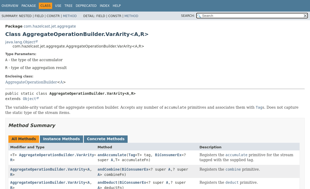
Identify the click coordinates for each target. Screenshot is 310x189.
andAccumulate (111, 155)
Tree (68, 6)
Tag (131, 155)
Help (117, 6)
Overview (10, 6)
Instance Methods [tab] (61, 139)
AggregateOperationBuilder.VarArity (56, 155)
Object (29, 99)
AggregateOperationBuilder (31, 82)
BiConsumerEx (168, 155)
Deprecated (86, 6)
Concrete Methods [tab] (106, 139)
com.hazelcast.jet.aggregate (50, 26)
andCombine (108, 169)
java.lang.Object (20, 42)
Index (105, 6)
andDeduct (107, 182)
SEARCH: (188, 16)
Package (28, 6)
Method (70, 16)
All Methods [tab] (24, 139)
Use (58, 6)
